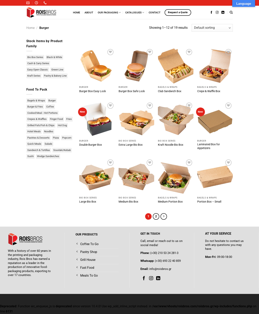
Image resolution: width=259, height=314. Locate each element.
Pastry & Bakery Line (55, 75)
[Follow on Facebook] (211, 12)
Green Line (57, 69)
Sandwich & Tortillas (38, 150)
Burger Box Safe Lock (132, 91)
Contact (154, 12)
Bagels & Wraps (36, 100)
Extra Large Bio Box (131, 144)
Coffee (50, 106)
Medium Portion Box (170, 201)
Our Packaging (109, 12)
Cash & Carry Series (38, 63)
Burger (52, 100)
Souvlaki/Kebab (62, 150)
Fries (69, 119)
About (89, 12)
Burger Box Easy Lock (92, 91)
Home (76, 12)
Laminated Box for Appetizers (208, 146)
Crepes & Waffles (37, 119)
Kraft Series (34, 75)
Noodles (48, 131)
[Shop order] (212, 28)
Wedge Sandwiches (48, 156)
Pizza (56, 137)
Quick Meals (34, 143)
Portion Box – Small (209, 201)
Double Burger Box (90, 144)
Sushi (30, 156)
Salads (48, 143)
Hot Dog (62, 125)
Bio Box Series (35, 57)
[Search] (231, 12)
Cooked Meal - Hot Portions (42, 112)
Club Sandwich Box (169, 91)
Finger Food (56, 119)
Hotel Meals (34, 131)
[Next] (163, 216)
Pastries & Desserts (38, 137)
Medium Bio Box (128, 201)
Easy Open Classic (37, 69)
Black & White (54, 57)
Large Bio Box (87, 201)
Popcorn (66, 137)
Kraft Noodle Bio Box (170, 144)
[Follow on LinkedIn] (223, 12)
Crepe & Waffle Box (208, 91)
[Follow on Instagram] (217, 12)
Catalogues (134, 12)
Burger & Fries (35, 106)
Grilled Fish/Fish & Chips (40, 125)
